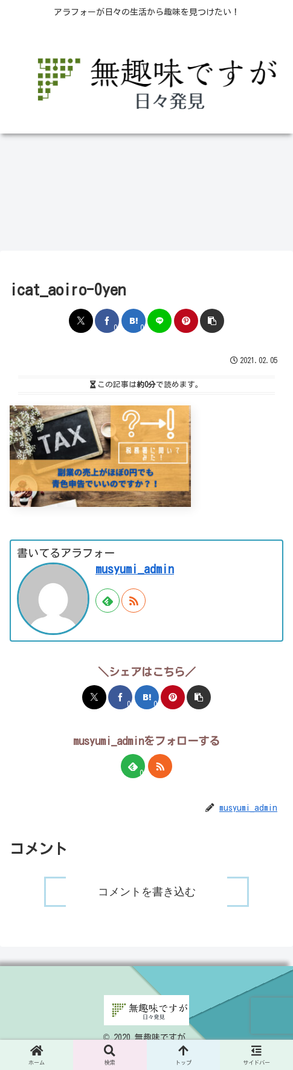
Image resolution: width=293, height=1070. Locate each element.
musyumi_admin (134, 569)
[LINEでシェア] (159, 321)
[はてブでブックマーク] (133, 321)
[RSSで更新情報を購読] (133, 600)
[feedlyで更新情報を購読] (107, 600)
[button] (212, 321)
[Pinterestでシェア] (186, 321)
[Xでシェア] (81, 321)
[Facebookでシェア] (107, 321)
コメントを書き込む (146, 899)
